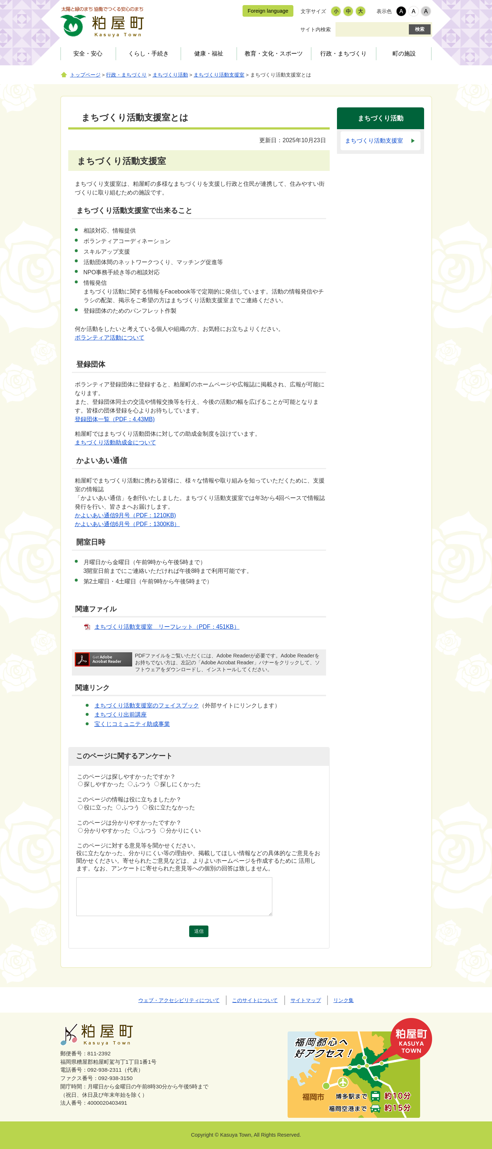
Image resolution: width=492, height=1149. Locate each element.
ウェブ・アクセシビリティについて (179, 1000)
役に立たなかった (172, 807)
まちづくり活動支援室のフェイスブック (146, 705)
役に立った (98, 807)
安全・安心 (87, 53)
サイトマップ (305, 1000)
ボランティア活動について (110, 338)
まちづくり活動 (170, 75)
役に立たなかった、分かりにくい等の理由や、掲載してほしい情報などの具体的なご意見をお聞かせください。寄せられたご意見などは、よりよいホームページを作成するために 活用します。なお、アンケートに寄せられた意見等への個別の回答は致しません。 (198, 860)
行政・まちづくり (343, 53)
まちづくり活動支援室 (219, 75)
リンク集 (343, 1000)
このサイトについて (255, 1000)
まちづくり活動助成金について (115, 442)
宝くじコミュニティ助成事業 (132, 724)
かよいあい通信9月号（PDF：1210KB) (125, 515)
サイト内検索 (315, 29)
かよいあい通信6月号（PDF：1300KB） (127, 524)
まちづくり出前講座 (120, 714)
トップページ (85, 75)
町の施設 (404, 53)
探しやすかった (104, 784)
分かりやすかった (107, 831)
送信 (199, 931)
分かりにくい (183, 831)
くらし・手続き (148, 53)
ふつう (142, 784)
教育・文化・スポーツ (274, 53)
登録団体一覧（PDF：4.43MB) (115, 419)
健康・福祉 (208, 53)
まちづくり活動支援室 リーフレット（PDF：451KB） (167, 627)
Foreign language (268, 11)
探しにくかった (180, 784)
